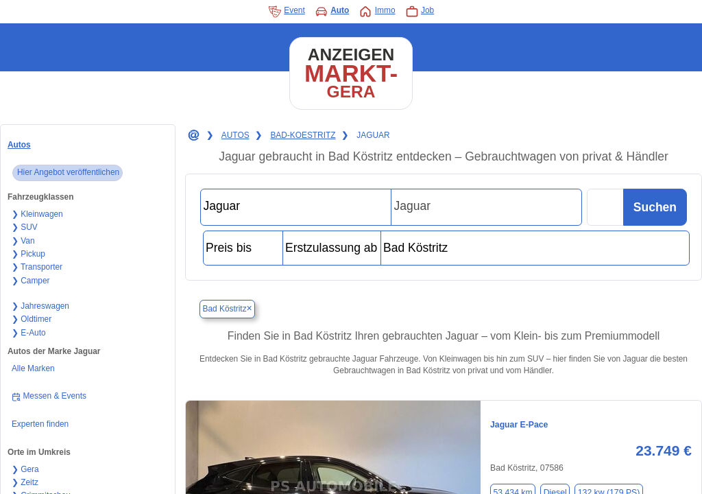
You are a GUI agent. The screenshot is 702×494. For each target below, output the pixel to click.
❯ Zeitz (25, 482)
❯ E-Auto (29, 333)
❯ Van (23, 241)
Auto (332, 12)
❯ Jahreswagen (40, 306)
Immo (377, 12)
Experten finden (40, 424)
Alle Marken (33, 368)
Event (286, 12)
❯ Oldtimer (31, 319)
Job (420, 12)
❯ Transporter (37, 267)
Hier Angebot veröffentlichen (68, 172)
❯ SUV (25, 227)
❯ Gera (25, 469)
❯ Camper (31, 280)
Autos (19, 145)
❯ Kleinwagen (37, 214)
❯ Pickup (28, 254)
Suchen (655, 207)
